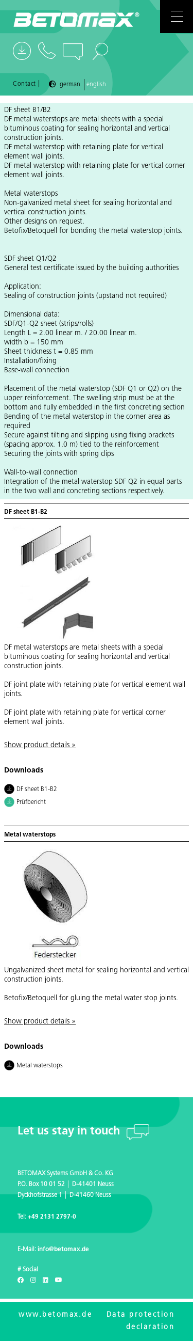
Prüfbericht (25, 803)
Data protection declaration (141, 1321)
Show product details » (40, 745)
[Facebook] (20, 1280)
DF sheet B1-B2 (30, 790)
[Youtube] (58, 1280)
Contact (24, 84)
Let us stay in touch (70, 1132)
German (70, 85)
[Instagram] (33, 1280)
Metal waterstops (33, 1066)
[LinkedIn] (45, 1280)
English (96, 85)
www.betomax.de (55, 1315)
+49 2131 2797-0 (52, 1217)
